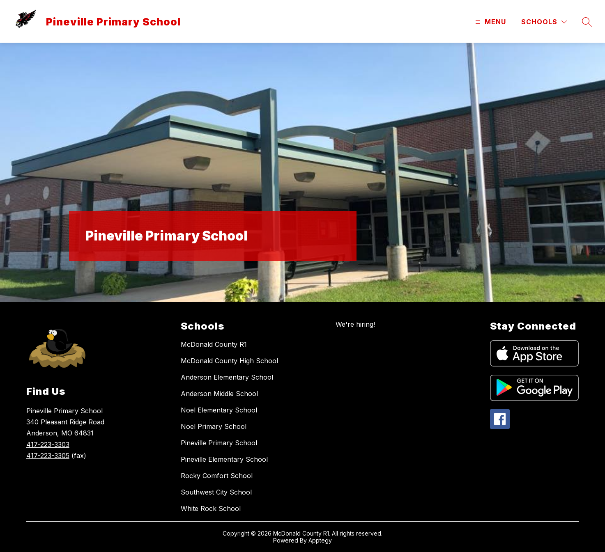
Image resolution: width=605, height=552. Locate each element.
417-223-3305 (47, 455)
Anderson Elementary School (227, 377)
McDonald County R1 (214, 344)
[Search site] (587, 22)
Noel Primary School (213, 426)
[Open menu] (489, 22)
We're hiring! (355, 324)
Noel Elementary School (219, 410)
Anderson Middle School (219, 393)
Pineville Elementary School (224, 459)
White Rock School (211, 508)
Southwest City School (216, 492)
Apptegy (320, 540)
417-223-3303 (47, 444)
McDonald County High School (229, 361)
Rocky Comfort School (217, 476)
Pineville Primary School (219, 443)
